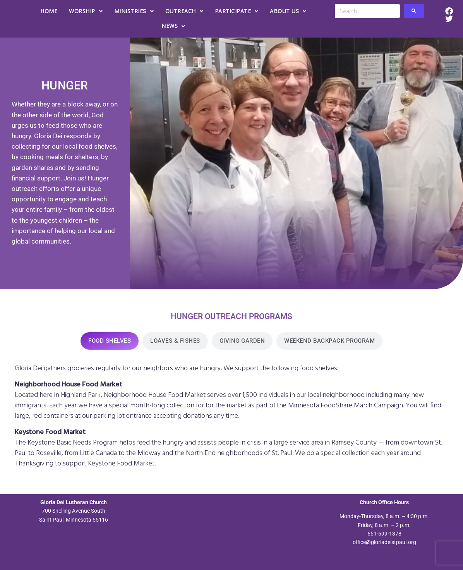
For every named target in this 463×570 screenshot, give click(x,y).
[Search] (367, 11)
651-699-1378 (384, 534)
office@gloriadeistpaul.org (384, 542)
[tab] (110, 341)
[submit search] (414, 11)
